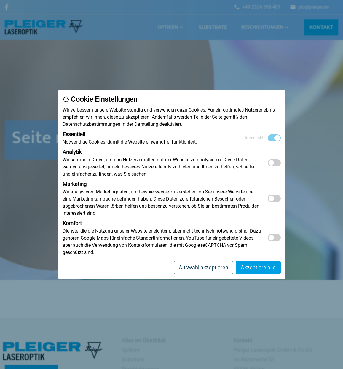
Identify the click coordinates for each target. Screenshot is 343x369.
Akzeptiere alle (258, 267)
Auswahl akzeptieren (203, 267)
